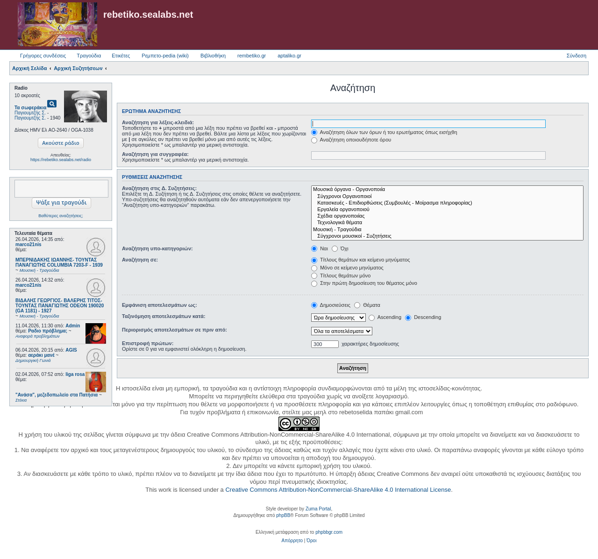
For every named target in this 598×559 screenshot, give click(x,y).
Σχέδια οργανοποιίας (447, 216)
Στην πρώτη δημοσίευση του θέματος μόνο (364, 283)
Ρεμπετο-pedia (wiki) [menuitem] (165, 55)
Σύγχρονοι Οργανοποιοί (447, 196)
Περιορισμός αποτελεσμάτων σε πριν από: (174, 330)
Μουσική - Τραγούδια (447, 229)
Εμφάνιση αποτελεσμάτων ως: (159, 305)
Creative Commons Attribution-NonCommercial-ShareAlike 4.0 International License (338, 489)
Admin (72, 325)
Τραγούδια (89, 55)
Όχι (340, 248)
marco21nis (28, 244)
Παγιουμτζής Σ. (30, 112)
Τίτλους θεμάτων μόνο (340, 275)
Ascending (385, 317)
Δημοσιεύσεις (330, 305)
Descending (423, 317)
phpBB (283, 515)
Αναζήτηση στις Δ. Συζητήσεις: (159, 188)
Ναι (319, 248)
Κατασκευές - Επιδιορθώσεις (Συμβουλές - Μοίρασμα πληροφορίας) (447, 203)
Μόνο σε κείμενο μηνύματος (347, 267)
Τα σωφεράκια (30, 107)
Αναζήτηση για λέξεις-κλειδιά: (158, 122)
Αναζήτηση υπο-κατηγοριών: (157, 248)
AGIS (71, 350)
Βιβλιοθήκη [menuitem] (213, 55)
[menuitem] (292, 541)
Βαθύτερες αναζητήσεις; (60, 215)
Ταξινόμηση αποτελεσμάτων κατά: (164, 316)
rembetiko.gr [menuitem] (251, 55)
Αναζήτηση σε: (140, 259)
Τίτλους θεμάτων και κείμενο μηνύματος (360, 259)
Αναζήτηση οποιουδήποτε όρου (351, 139)
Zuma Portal (318, 508)
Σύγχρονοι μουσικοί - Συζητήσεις (447, 236)
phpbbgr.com (328, 532)
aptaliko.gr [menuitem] (289, 55)
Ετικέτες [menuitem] (121, 55)
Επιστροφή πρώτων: (147, 343)
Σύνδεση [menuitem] (576, 55)
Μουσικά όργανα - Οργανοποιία (447, 189)
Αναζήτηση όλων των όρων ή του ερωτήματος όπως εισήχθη (384, 132)
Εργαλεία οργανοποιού (447, 209)
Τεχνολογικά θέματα (447, 222)
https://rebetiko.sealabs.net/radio (60, 159)
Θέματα (367, 305)
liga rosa (75, 374)
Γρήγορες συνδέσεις (43, 55)
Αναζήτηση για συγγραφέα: (155, 154)
